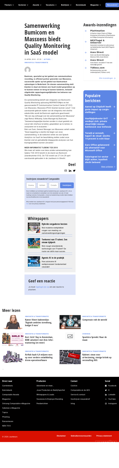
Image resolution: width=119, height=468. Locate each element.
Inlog (73, 403)
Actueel (47, 59)
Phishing (6, 417)
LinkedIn (111, 395)
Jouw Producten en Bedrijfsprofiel (51, 390)
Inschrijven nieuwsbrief (80, 399)
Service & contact (78, 395)
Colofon (74, 386)
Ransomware (7, 421)
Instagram (112, 403)
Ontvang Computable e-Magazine (16, 403)
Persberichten (42, 403)
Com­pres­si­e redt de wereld (94, 319)
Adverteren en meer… (45, 386)
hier (27, 204)
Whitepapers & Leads (45, 395)
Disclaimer (61, 436)
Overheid (86, 334)
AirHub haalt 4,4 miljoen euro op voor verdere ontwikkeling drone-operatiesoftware (39, 357)
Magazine (6, 399)
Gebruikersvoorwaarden (81, 436)
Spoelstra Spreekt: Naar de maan (94, 338)
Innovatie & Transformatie (36, 62)
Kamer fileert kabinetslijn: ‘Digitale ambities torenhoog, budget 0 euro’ (38, 322)
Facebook (112, 386)
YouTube (112, 399)
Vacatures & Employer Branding (50, 399)
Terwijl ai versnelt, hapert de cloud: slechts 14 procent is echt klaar (97, 136)
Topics (5, 412)
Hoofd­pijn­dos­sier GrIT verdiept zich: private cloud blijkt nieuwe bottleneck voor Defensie (98, 122)
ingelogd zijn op (42, 287)
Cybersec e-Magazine (11, 408)
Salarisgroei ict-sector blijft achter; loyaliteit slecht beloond (96, 159)
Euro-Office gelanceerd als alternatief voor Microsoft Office (97, 148)
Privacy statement (104, 436)
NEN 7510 (6, 426)
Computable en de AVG (80, 390)
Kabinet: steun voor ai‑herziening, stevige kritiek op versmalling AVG (97, 357)
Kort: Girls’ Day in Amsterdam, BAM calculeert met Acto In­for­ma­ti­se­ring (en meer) (39, 340)
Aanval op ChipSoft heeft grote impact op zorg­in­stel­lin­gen (98, 109)
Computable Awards (10, 395)
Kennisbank (7, 390)
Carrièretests (7, 386)
